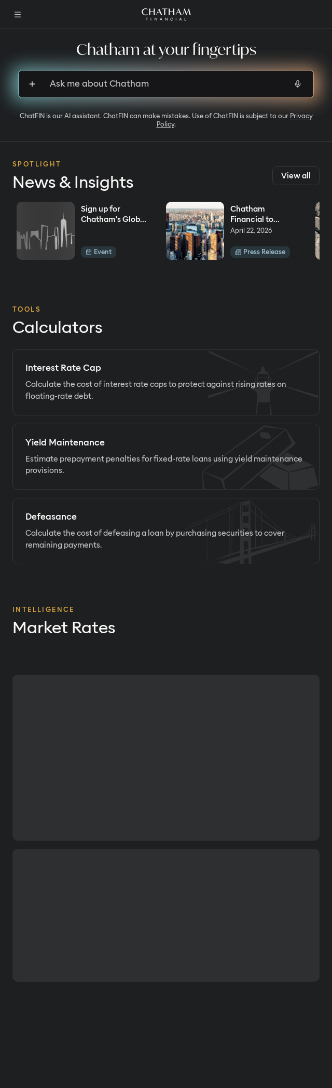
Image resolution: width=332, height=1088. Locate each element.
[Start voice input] (297, 84)
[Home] (166, 14)
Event (99, 252)
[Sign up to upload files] (32, 84)
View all (296, 175)
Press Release (260, 252)
